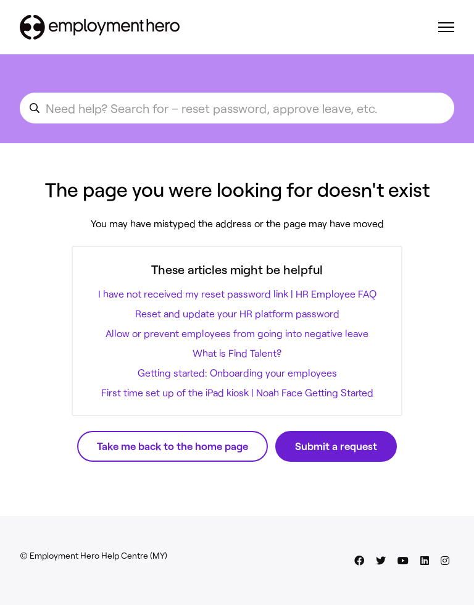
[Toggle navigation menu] (446, 27)
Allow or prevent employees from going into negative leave (237, 333)
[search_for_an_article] (237, 108)
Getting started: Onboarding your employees (237, 372)
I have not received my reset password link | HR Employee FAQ (237, 293)
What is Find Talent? (237, 353)
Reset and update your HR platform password (237, 313)
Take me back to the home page (172, 446)
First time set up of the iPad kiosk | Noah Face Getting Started (237, 392)
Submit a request (336, 446)
